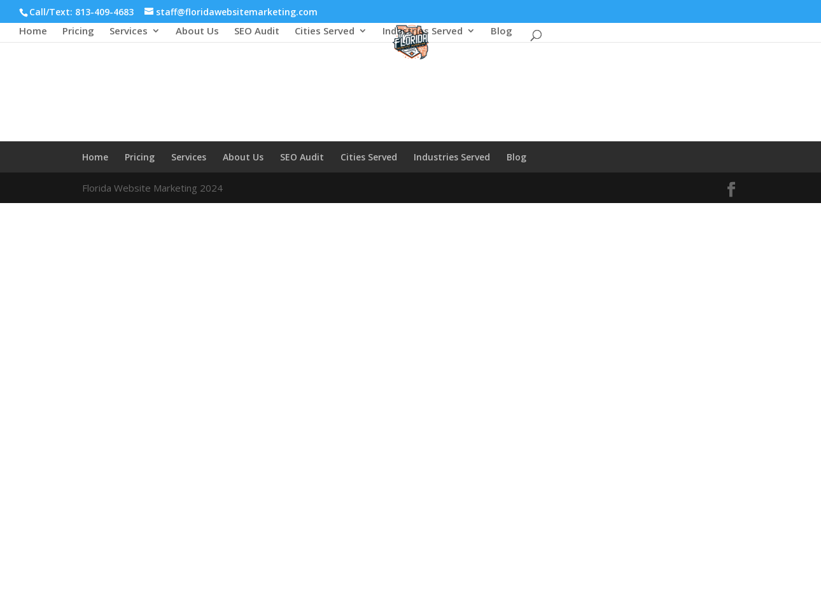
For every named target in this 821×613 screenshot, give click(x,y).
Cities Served (324, 31)
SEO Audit (256, 31)
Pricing (78, 31)
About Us (197, 31)
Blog (501, 31)
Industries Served (422, 31)
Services (128, 31)
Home (33, 31)
